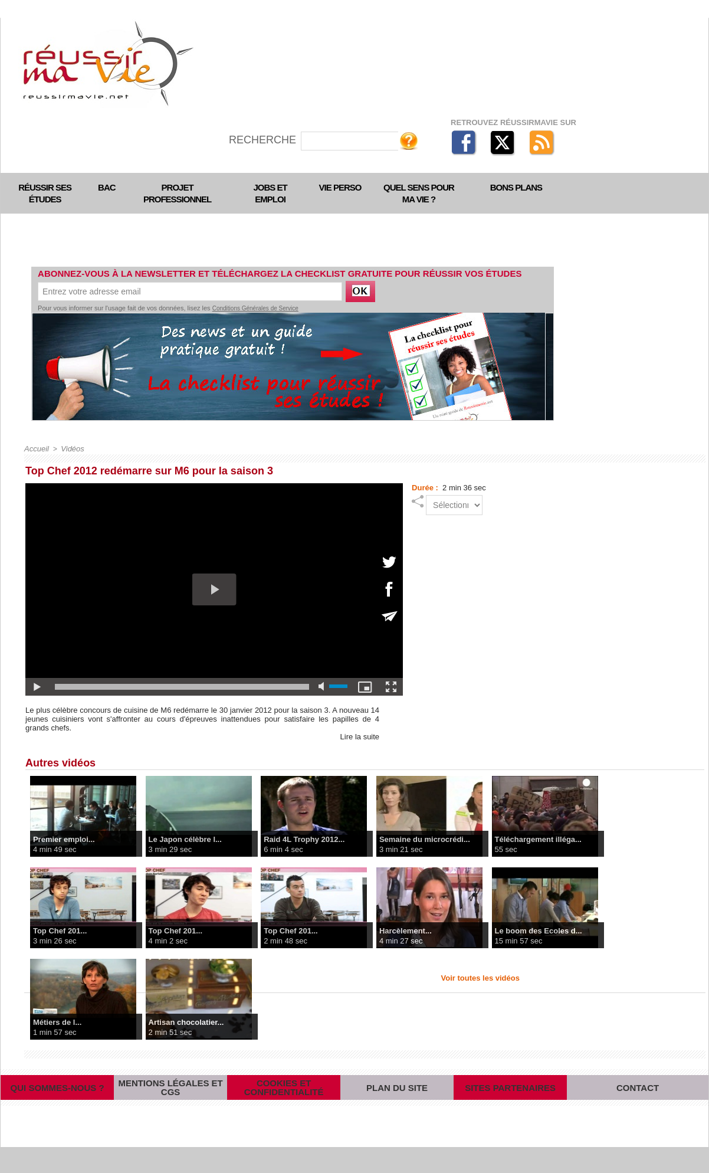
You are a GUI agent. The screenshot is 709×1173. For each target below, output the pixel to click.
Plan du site (397, 1100)
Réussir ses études (44, 193)
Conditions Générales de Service (255, 308)
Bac (107, 187)
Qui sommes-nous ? (57, 1100)
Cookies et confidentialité (284, 1100)
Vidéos (69, 448)
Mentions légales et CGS (170, 1100)
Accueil (35, 448)
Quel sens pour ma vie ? (418, 193)
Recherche (264, 140)
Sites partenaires (510, 1100)
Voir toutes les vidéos (480, 977)
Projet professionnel (177, 193)
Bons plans (516, 187)
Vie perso (340, 187)
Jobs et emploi (270, 193)
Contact (638, 1100)
